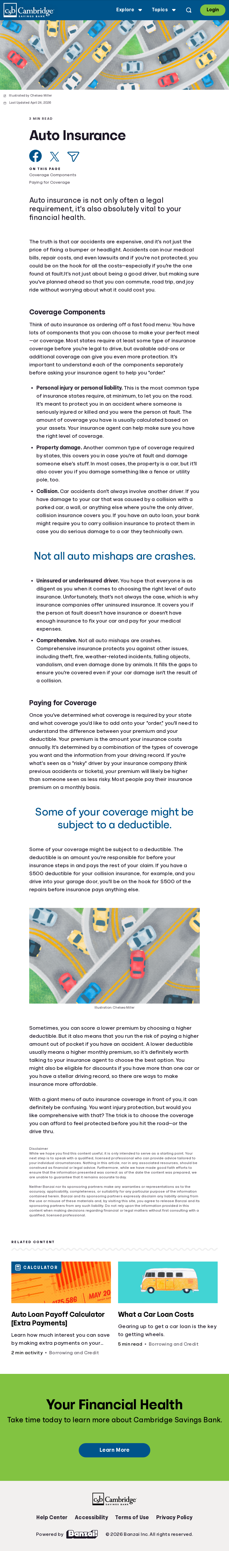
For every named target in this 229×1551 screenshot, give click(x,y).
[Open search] (188, 10)
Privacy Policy (174, 1517)
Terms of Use (132, 1517)
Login (213, 9)
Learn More (114, 1450)
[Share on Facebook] (35, 155)
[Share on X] (54, 156)
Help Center (51, 1517)
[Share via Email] (73, 157)
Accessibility (91, 1517)
